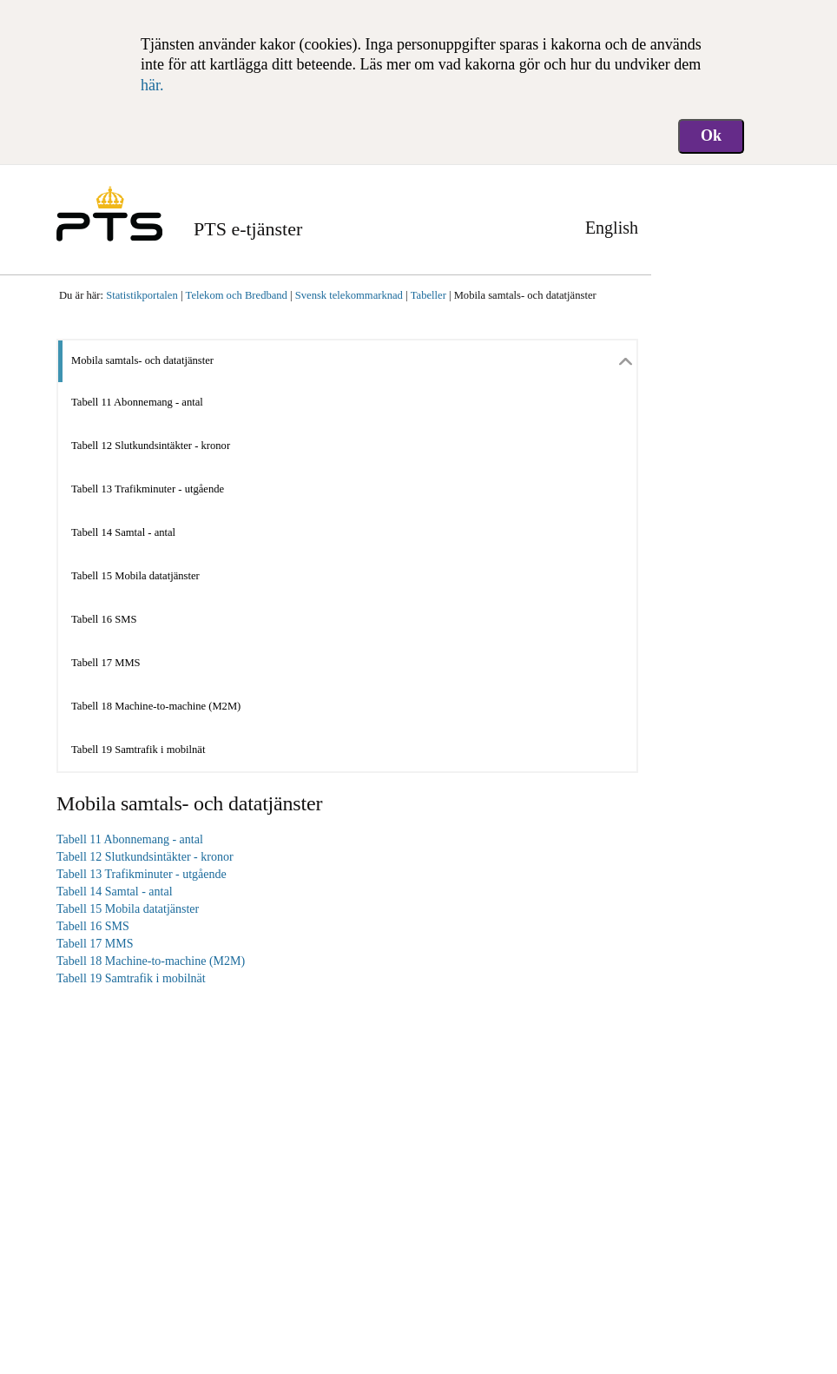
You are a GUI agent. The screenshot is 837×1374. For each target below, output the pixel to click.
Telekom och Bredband (236, 295)
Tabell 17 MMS (106, 663)
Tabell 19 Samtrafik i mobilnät (138, 749)
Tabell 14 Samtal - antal (123, 532)
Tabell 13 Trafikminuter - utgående (147, 489)
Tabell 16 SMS (103, 619)
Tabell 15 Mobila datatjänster (135, 576)
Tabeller (428, 295)
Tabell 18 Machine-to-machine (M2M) (156, 706)
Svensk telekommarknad (349, 295)
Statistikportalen (142, 295)
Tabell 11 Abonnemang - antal (137, 402)
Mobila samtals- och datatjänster (525, 295)
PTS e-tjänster (248, 229)
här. (152, 85)
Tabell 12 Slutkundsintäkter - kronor (150, 445)
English (611, 227)
